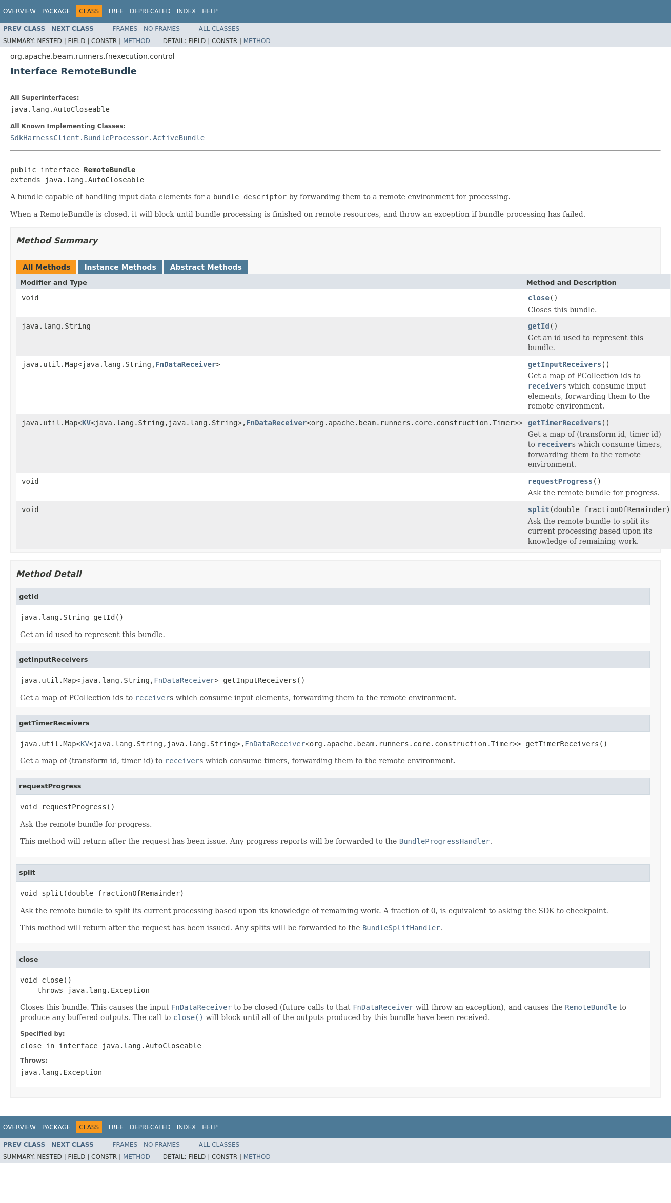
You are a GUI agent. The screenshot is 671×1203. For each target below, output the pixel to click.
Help (210, 11)
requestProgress (560, 481)
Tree (116, 11)
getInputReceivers (564, 364)
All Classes (219, 28)
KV (86, 423)
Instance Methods (120, 267)
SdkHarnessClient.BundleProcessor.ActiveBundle (107, 138)
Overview (19, 11)
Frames (125, 28)
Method (136, 41)
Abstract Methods (206, 267)
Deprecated (150, 11)
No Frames (162, 28)
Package (56, 11)
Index (186, 11)
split (539, 509)
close (539, 298)
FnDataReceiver (185, 364)
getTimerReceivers (564, 423)
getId (539, 326)
